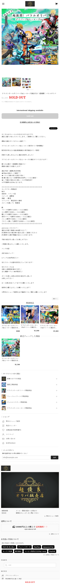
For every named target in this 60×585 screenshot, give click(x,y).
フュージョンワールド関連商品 (18, 396)
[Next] (57, 43)
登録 (54, 457)
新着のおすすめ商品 (14, 379)
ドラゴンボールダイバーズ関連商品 (19, 390)
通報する (55, 299)
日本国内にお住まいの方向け (30, 122)
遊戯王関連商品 (12, 385)
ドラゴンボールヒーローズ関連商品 (19, 408)
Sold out (30, 116)
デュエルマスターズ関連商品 (17, 402)
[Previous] (3, 43)
